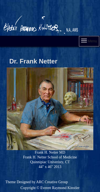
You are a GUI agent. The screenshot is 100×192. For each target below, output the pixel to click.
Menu (89, 41)
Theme (10, 182)
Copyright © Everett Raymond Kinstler (50, 188)
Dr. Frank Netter (33, 61)
